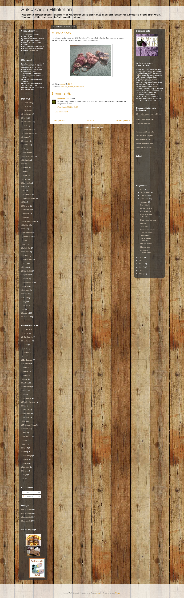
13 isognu (25, 137)
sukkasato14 (79, 87)
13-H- (23, 149)
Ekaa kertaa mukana (148, 220)
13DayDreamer (27, 152)
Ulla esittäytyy (145, 211)
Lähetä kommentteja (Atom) (93, 127)
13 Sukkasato (26, 122)
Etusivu (90, 120)
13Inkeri (24, 175)
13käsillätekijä (26, 271)
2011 (141, 264)
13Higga (24, 171)
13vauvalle (25, 317)
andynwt (99, 593)
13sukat (24, 294)
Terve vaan (144, 227)
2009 (141, 270)
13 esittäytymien (27, 129)
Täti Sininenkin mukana (145, 239)
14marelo (63, 87)
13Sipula (24, 229)
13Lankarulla (26, 183)
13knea (24, 267)
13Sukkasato (26, 236)
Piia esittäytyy (145, 205)
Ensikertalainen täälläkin (146, 216)
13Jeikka (24, 179)
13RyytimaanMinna (28, 221)
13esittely (24, 256)
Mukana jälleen (145, 244)
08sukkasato (26, 509)
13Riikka (24, 217)
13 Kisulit (24, 106)
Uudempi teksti (58, 120)
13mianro (24, 279)
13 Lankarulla (26, 114)
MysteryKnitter (63, 98)
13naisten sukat (27, 282)
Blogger (118, 593)
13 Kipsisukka (26, 103)
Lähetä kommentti (61, 112)
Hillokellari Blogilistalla (144, 143)
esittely (70, 87)
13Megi (24, 191)
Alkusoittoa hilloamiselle (145, 251)
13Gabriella (25, 160)
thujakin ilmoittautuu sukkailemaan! (147, 231)
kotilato (138, 75)
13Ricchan (25, 214)
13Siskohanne (26, 233)
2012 (141, 260)
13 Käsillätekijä (27, 110)
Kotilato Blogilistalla (143, 139)
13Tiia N (24, 240)
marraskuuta (146, 192)
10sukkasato (26, 517)
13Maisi (24, 187)
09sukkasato (26, 513)
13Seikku (24, 225)
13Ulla (23, 244)
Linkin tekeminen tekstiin (145, 120)
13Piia (23, 202)
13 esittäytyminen (27, 133)
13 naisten (25, 141)
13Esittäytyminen (27, 156)
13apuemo (25, 252)
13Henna (24, 168)
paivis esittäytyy (146, 208)
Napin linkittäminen (143, 123)
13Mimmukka (26, 194)
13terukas (25, 298)
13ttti (23, 309)
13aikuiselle (25, 248)
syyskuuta (145, 199)
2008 (141, 274)
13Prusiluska (26, 210)
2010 (141, 267)
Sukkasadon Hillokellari (46, 9)
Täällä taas (144, 235)
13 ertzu (24, 126)
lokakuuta (144, 195)
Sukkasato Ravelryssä (144, 136)
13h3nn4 (24, 263)
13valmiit (24, 313)
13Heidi (24, 164)
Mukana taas (145, 247)
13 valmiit (24, 145)
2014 (141, 189)
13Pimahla (25, 206)
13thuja (24, 302)
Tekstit (26, 493)
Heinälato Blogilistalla (144, 147)
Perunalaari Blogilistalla (145, 132)
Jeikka (154, 87)
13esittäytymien (27, 259)
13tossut (24, 305)
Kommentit (28, 496)
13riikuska (25, 286)
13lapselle (25, 275)
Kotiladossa (33, 50)
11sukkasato (26, 521)
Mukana (143, 223)
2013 (141, 257)
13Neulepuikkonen (28, 198)
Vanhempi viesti (123, 120)
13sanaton (25, 290)
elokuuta (144, 202)
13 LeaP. (24, 118)
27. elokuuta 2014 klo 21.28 (67, 107)
